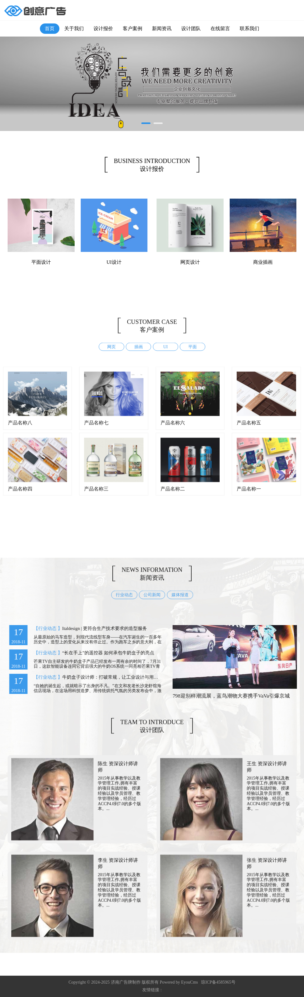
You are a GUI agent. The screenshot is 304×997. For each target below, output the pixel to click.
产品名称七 (96, 427)
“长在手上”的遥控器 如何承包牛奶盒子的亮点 (103, 652)
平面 (192, 352)
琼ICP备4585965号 (218, 982)
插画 (138, 352)
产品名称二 (173, 494)
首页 (50, 28)
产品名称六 (173, 427)
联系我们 (249, 28)
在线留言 (220, 28)
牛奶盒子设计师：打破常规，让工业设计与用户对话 (109, 677)
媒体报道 (180, 600)
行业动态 (124, 600)
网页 (111, 352)
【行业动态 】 (42, 628)
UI (165, 352)
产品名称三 (96, 494)
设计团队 (191, 28)
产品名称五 (249, 427)
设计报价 (103, 28)
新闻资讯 (161, 28)
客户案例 (132, 28)
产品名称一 (249, 494)
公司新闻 (152, 600)
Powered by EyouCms (178, 982)
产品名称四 (20, 494)
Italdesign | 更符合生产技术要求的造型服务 (99, 628)
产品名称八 (20, 427)
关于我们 (74, 28)
